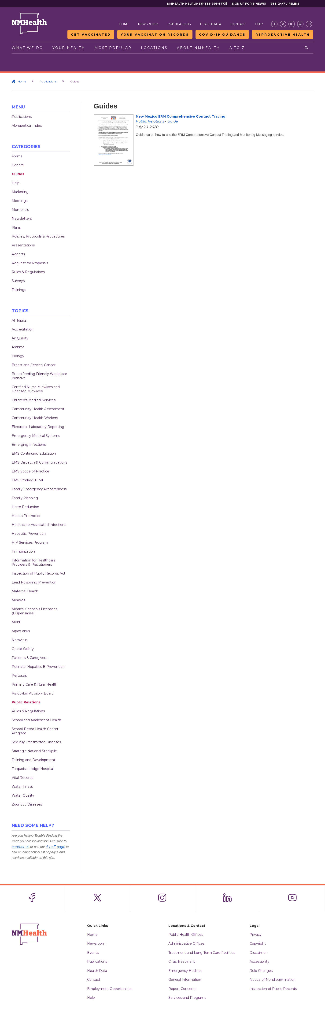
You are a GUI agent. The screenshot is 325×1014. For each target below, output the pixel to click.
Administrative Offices (186, 943)
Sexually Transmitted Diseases (36, 742)
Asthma (18, 347)
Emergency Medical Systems (36, 436)
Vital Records (22, 778)
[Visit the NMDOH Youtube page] (309, 24)
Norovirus (19, 640)
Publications (179, 24)
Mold (16, 622)
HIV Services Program (30, 542)
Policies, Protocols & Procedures (38, 236)
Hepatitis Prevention (29, 533)
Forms (17, 156)
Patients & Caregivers (29, 658)
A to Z (237, 48)
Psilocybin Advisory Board (33, 693)
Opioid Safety (23, 649)
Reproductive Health (282, 34)
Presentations (23, 245)
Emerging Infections (29, 444)
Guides (18, 174)
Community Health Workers (35, 418)
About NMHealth (198, 48)
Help (259, 24)
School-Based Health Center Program (35, 731)
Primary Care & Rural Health (34, 684)
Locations (154, 48)
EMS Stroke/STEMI (27, 480)
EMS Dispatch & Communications (39, 462)
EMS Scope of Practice (30, 471)
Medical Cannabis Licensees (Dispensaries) (34, 611)
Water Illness (22, 786)
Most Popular (113, 48)
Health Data (210, 24)
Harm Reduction (25, 507)
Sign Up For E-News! (249, 3)
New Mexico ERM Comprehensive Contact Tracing (180, 116)
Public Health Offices (185, 934)
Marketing (20, 192)
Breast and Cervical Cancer (33, 365)
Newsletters (22, 218)
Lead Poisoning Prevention (34, 582)
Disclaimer (258, 953)
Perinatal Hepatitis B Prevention (38, 667)
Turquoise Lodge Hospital (33, 769)
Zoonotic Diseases (27, 804)
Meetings (19, 201)
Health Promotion (26, 516)
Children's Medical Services (33, 400)
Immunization (23, 551)
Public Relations (26, 702)
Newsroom (148, 24)
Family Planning (25, 498)
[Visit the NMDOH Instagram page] (291, 24)
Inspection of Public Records (273, 989)
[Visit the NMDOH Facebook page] (274, 24)
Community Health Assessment (38, 409)
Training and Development (33, 760)
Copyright (258, 943)
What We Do (27, 48)
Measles (18, 600)
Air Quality (20, 338)
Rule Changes (261, 971)
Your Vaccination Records (155, 34)
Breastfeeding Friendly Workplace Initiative (39, 376)
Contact (238, 24)
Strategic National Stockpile (34, 751)
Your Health (68, 48)
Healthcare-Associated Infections (39, 525)
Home (124, 24)
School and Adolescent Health (36, 720)
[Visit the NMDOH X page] (283, 24)
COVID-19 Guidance (222, 34)
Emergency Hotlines (185, 971)
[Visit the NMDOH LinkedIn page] (300, 24)
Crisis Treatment (181, 961)
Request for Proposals (30, 263)
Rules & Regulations (28, 272)
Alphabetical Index (27, 125)
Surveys (18, 281)
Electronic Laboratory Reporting (38, 427)
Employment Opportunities (109, 989)
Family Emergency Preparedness (39, 489)
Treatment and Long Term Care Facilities (201, 953)
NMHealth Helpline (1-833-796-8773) (197, 3)
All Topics (19, 320)
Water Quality (23, 795)
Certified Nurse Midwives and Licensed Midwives (36, 389)
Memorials (20, 210)
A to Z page (55, 847)
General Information (184, 979)
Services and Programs (187, 997)
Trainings (19, 290)
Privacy (256, 934)
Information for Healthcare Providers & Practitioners (33, 562)
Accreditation (22, 329)
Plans (16, 227)
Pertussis (19, 675)
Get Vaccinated (91, 34)
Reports (18, 254)
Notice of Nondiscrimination (272, 979)
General (18, 165)
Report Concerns (182, 989)
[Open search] (306, 47)
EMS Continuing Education (34, 453)
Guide (172, 121)
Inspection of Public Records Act (38, 573)
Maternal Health (25, 591)
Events (93, 953)
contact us (20, 847)
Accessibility (259, 961)
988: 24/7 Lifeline (284, 3)
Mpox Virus (21, 631)
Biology (18, 356)
